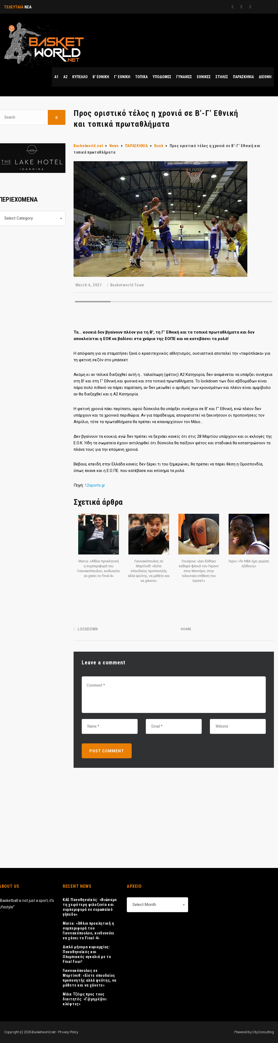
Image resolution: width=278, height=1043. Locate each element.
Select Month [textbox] (144, 904)
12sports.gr (95, 485)
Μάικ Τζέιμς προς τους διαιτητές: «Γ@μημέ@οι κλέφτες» (85, 999)
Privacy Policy (68, 1032)
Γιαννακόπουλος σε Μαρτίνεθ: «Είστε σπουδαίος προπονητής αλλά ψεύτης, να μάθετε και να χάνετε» (89, 977)
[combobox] (157, 904)
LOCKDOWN (88, 629)
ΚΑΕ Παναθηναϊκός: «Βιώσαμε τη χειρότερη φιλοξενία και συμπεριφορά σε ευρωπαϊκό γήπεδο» (90, 907)
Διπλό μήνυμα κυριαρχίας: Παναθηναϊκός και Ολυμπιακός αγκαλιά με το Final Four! (87, 954)
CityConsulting (263, 1032)
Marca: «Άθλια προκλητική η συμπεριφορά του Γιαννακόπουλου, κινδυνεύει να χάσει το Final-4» (88, 930)
